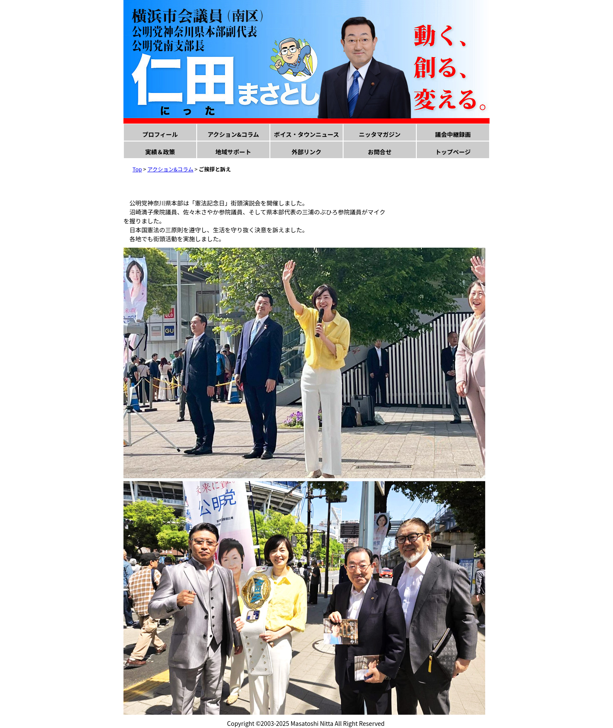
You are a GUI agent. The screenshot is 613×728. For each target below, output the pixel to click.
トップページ (453, 151)
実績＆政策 (160, 151)
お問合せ (380, 151)
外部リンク (306, 151)
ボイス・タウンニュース (306, 134)
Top (137, 169)
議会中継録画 (453, 134)
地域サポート (233, 151)
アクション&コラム (233, 134)
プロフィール (160, 134)
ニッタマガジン (380, 134)
